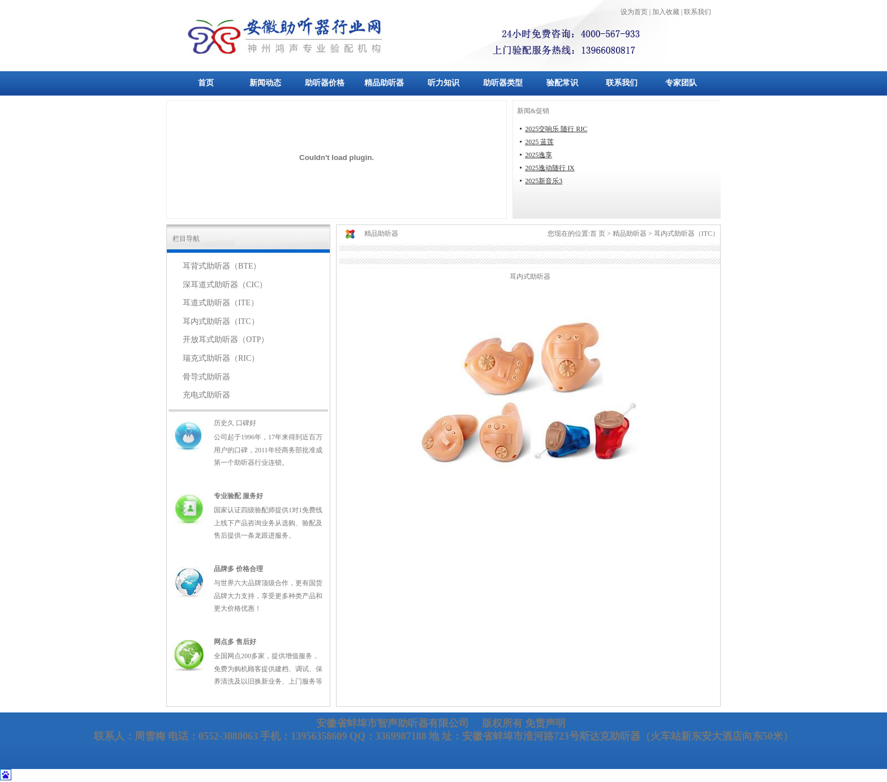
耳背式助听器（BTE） (222, 266)
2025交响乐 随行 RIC (556, 129)
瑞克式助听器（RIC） (221, 358)
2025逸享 (538, 155)
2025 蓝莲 (539, 142)
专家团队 (681, 83)
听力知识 (443, 83)
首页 (206, 83)
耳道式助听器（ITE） (221, 303)
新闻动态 (265, 83)
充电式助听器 (206, 395)
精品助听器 (384, 83)
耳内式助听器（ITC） (221, 321)
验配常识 (562, 83)
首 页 (597, 233)
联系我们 (622, 83)
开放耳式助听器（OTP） (226, 339)
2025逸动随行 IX (550, 168)
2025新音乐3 (543, 181)
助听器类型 (503, 83)
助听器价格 (325, 83)
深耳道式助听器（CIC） (225, 284)
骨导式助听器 (206, 377)
